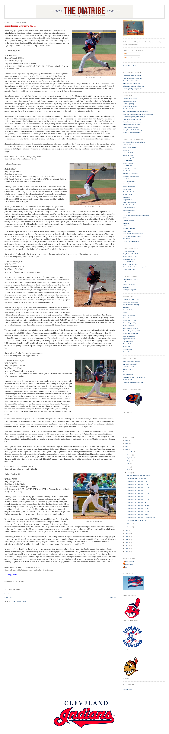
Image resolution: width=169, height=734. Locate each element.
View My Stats (127, 690)
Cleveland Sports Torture (130, 205)
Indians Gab (126, 213)
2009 (126, 539)
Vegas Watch (127, 231)
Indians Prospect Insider (130, 158)
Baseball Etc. (127, 346)
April (129, 470)
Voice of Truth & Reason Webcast (133, 234)
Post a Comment (9, 594)
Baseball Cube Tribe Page (130, 333)
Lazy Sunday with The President (136, 478)
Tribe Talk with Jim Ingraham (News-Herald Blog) (138, 114)
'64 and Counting (128, 163)
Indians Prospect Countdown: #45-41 (138, 505)
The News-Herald (128, 109)
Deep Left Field (127, 200)
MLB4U (125, 312)
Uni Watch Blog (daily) (130, 364)
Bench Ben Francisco (129, 192)
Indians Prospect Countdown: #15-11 (20, 26)
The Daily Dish (127, 160)
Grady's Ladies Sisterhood (131, 241)
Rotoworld (126, 307)
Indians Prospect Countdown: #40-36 (138, 502)
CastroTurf (126, 150)
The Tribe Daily (127, 165)
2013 (126, 449)
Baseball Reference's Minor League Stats (135, 267)
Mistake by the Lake (129, 228)
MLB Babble (127, 226)
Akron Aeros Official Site (130, 81)
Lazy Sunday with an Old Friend (136, 520)
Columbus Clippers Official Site (132, 78)
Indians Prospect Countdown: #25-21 (138, 493)
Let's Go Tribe (127, 145)
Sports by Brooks (128, 369)
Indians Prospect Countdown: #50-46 (138, 508)
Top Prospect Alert (128, 341)
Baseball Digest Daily (129, 323)
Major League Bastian (129, 147)
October (129, 455)
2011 (126, 534)
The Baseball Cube (128, 261)
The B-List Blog (128, 152)
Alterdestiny (126, 223)
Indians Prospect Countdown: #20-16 (138, 490)
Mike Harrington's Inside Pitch (132, 132)
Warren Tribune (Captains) (131, 127)
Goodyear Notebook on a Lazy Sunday (138, 475)
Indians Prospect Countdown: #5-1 (137, 481)
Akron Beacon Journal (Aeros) (132, 122)
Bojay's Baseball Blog (129, 202)
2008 (126, 542)
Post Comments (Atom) (20, 601)
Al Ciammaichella (128, 562)
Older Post (113, 597)
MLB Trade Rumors (129, 336)
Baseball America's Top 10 (131, 256)
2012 (126, 531)
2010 (126, 537)
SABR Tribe (126, 197)
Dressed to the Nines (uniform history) (134, 377)
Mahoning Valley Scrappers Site (132, 89)
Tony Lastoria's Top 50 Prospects (133, 254)
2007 (126, 545)
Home (61, 597)
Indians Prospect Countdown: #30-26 (138, 496)
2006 (126, 548)
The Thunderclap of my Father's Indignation (136, 215)
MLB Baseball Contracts (130, 328)
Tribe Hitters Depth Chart (130, 302)
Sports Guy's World (128, 284)
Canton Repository (128, 104)
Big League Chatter (129, 339)
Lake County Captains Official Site (133, 86)
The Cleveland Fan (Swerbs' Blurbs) (134, 142)
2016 (126, 440)
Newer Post (7, 597)
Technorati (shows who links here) (133, 382)
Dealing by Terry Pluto (130, 290)
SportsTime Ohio (128, 155)
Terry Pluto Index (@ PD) (130, 279)
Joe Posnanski (127, 282)
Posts (126, 54)
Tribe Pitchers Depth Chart (131, 299)
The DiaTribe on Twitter (130, 66)
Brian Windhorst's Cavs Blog (131, 361)
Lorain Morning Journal (130, 106)
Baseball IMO (127, 344)
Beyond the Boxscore (129, 320)
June (128, 467)
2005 (126, 551)
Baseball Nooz (127, 352)
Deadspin (125, 287)
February (130, 524)
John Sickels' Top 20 (129, 259)
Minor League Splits (129, 269)
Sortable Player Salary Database (132, 331)
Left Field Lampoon (129, 181)
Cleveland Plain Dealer (130, 98)
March (129, 473)
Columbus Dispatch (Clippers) (132, 119)
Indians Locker (127, 194)
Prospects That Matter (129, 251)
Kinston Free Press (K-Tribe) (131, 124)
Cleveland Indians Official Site (132, 75)
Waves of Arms (127, 184)
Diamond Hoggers (128, 220)
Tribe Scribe (126, 179)
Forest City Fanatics (129, 186)
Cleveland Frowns (128, 171)
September (130, 458)
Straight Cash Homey (129, 380)
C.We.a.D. (126, 218)
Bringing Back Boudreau (130, 173)
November (130, 452)
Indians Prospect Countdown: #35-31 (138, 499)
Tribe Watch (126, 239)
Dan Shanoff (126, 372)
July (128, 464)
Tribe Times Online (128, 207)
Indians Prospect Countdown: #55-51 (138, 511)
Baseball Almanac (128, 325)
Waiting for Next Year (129, 168)
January (129, 527)
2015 (126, 443)
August (129, 461)
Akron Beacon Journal (129, 101)
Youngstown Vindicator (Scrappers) (133, 130)
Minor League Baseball (130, 264)
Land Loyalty (127, 189)
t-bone (125, 567)
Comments (128, 58)
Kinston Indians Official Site (131, 83)
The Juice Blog (127, 349)
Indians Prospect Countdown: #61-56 (138, 514)
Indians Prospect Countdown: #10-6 (137, 484)
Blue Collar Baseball (129, 210)
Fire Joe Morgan (128, 374)
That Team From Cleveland (131, 176)
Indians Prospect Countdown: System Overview (141, 517)
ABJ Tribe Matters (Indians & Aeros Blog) (135, 111)
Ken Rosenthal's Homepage (131, 304)
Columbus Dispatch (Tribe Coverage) (134, 117)
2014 (126, 446)
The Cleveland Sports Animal (132, 236)
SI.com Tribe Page (128, 310)
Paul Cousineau (128, 564)
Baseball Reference (128, 318)
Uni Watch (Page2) (128, 367)
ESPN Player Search (129, 315)
